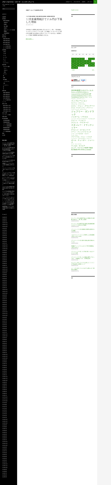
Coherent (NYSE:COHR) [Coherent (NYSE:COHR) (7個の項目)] (77, 94)
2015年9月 (4, 447)
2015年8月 (4, 449)
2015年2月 (4, 460)
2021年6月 (4, 322)
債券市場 (53, 16)
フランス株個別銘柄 (7, 124)
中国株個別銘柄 (6, 122)
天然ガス (6, 70)
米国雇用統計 (6, 33)
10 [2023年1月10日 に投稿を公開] (76, 61)
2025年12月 (4, 222)
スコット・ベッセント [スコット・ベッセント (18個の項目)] (78, 120)
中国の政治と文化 (6, 109)
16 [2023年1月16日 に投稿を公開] (73, 63)
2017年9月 (4, 402)
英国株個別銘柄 (6, 127)
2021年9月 (4, 317)
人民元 (4, 51)
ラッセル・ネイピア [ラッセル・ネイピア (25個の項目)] (78, 146)
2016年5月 (4, 432)
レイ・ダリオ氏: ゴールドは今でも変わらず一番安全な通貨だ (8, 183)
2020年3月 (4, 348)
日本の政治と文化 (6, 111)
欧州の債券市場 (6, 96)
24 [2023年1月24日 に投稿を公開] (76, 65)
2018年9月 (4, 382)
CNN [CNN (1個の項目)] (87, 92)
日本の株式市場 (6, 44)
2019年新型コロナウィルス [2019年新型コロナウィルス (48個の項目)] (82, 90)
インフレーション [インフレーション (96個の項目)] (79, 100)
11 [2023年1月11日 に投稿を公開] (79, 61)
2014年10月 (4, 467)
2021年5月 (4, 324)
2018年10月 (4, 380)
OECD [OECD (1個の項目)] (87, 95)
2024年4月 (4, 259)
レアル (4, 61)
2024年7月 (4, 254)
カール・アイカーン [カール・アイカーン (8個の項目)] (76, 107)
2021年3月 (4, 328)
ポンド (4, 59)
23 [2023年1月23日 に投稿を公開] (73, 65)
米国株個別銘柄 (6, 129)
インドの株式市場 (6, 46)
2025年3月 (4, 239)
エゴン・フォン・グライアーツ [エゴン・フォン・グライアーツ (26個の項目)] (83, 106)
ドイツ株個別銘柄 (6, 131)
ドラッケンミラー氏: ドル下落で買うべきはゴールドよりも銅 (8, 169)
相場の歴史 (4, 116)
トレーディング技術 (6, 114)
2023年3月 (4, 284)
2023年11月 (4, 269)
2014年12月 (4, 463)
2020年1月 (4, 352)
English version (74, 10)
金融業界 (4, 16)
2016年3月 (4, 436)
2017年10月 (4, 400)
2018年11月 (4, 378)
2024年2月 (4, 263)
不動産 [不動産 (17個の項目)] (90, 148)
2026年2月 (4, 219)
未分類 (3, 135)
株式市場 (4, 36)
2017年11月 (4, 399)
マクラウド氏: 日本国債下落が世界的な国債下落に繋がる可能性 (8, 188)
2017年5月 (4, 410)
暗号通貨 (5, 79)
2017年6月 (4, 408)
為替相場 (49, 16)
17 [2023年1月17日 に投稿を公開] (76, 63)
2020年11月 (4, 334)
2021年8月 (4, 319)
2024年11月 (4, 246)
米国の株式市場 (6, 38)
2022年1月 (4, 310)
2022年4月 (4, 304)
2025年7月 (4, 232)
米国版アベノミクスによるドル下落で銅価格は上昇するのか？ (8, 165)
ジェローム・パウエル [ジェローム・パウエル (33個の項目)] (79, 117)
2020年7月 (4, 341)
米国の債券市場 (39, 16)
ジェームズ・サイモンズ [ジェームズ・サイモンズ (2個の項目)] (76, 118)
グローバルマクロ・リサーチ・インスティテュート (18, 2)
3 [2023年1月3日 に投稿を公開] (76, 58)
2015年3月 (4, 458)
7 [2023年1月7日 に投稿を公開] (89, 58)
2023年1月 (4, 287)
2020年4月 (4, 347)
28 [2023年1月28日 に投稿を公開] (89, 65)
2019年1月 (4, 374)
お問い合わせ (89, 1)
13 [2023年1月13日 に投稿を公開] (86, 61)
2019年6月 (4, 365)
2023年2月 (4, 285)
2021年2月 (4, 330)
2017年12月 (4, 397)
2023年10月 (4, 271)
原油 (5, 72)
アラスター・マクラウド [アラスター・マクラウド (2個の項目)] (76, 98)
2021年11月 (4, 313)
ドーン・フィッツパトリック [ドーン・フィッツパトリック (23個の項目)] (81, 132)
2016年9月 (4, 424)
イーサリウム (6, 81)
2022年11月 (4, 291)
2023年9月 (4, 272)
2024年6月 (4, 256)
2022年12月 (4, 289)
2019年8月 (4, 361)
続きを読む (30, 39)
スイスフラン (6, 62)
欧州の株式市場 (6, 42)
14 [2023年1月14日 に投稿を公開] (89, 61)
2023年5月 (4, 280)
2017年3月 (4, 413)
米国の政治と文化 (6, 107)
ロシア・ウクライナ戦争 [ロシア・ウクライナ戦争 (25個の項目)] (79, 148)
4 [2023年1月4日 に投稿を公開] (79, 58)
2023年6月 (4, 278)
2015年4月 (4, 456)
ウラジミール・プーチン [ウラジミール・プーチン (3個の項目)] (76, 104)
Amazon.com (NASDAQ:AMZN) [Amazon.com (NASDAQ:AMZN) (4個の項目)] (78, 92)
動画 (3, 133)
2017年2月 (4, 415)
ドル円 (27, 16)
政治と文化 (4, 103)
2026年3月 (4, 217)
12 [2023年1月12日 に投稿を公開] (83, 61)
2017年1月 (4, 417)
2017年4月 (4, 412)
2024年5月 (4, 258)
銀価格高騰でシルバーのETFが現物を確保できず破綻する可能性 (8, 208)
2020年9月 (4, 337)
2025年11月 (4, 224)
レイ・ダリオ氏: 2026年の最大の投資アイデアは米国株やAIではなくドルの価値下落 (8, 203)
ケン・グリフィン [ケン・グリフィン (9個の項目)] (88, 107)
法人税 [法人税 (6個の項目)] (86, 149)
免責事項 (83, 1)
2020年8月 (4, 339)
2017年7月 (4, 406)
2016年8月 (4, 426)
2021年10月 (4, 315)
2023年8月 (4, 274)
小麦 (4, 83)
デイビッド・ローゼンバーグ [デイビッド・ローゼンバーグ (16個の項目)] (80, 130)
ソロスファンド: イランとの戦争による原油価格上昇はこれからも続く (8, 157)
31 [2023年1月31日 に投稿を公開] (76, 67)
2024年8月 (4, 252)
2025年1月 (4, 243)
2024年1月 (4, 265)
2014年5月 (4, 476)
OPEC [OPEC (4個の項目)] (90, 95)
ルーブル (5, 57)
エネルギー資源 (6, 66)
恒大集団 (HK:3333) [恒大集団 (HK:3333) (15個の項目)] (77, 149)
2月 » (93, 70)
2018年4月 (4, 389)
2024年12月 (4, 245)
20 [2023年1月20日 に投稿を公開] (86, 63)
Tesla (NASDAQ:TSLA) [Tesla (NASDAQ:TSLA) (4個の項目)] (76, 97)
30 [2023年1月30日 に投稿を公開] (73, 67)
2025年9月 (4, 228)
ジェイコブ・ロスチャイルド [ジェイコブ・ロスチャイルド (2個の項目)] (80, 109)
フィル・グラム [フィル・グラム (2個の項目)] (74, 135)
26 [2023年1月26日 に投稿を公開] (83, 65)
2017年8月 (4, 404)
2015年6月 (4, 452)
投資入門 (4, 35)
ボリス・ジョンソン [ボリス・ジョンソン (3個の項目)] (86, 138)
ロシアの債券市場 (6, 99)
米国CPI (5, 28)
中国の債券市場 (6, 94)
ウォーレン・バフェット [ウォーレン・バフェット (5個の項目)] (77, 102)
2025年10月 (4, 226)
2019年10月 (4, 358)
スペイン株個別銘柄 (7, 125)
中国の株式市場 (6, 40)
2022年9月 (4, 295)
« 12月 (73, 70)
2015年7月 (4, 450)
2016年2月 (4, 437)
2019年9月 (4, 360)
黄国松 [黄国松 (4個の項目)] (89, 149)
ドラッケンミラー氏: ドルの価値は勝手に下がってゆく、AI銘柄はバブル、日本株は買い (82, 257)
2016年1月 (4, 439)
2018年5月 (4, 387)
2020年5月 (4, 345)
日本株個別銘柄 (6, 120)
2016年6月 (4, 430)
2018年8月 (4, 384)
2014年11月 (4, 465)
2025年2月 (4, 241)
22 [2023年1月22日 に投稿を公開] (93, 63)
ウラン (5, 68)
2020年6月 (4, 343)
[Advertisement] (83, 31)
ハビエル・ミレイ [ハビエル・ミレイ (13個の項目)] (83, 133)
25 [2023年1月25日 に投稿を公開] (79, 65)
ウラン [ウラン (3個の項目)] (83, 104)
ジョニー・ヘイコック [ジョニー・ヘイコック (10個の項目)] (88, 118)
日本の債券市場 (6, 98)
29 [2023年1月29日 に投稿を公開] (93, 65)
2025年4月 (4, 237)
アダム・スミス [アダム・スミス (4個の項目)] (88, 97)
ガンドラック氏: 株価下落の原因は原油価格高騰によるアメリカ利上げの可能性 (82, 224)
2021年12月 (4, 311)
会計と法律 (4, 112)
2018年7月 (4, 386)
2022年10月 (4, 293)
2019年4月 (4, 369)
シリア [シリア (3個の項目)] (72, 109)
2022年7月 (4, 298)
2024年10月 (4, 248)
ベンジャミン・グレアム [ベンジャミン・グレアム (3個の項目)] (76, 138)
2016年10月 (4, 423)
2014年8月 (4, 471)
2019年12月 (4, 354)
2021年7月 (4, 321)
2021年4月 (4, 326)
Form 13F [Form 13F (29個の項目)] (87, 94)
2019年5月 (4, 367)
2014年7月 (4, 473)
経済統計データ (69, 1)
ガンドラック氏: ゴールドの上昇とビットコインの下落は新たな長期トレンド (82, 263)
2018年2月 (4, 393)
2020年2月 (4, 350)
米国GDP (6, 22)
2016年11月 (4, 421)
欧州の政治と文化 (6, 105)
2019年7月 (4, 363)
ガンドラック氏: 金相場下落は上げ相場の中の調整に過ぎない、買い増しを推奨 (82, 218)
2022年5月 (4, 302)
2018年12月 (4, 376)
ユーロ (4, 55)
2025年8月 (4, 230)
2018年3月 (4, 391)
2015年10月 (4, 445)
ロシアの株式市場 (6, 48)
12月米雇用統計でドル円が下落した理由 (44, 20)
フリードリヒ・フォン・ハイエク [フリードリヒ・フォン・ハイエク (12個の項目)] (81, 137)
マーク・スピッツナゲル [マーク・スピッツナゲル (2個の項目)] (76, 144)
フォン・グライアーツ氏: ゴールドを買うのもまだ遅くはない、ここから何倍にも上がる (8, 199)
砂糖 (4, 77)
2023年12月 (4, 267)
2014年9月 (4, 469)
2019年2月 (4, 373)
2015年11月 (4, 443)
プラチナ (5, 73)
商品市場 (4, 64)
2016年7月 (4, 428)
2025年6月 (4, 233)
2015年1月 (4, 462)
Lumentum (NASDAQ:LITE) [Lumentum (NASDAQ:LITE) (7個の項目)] (78, 95)
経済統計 (44, 16)
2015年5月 (4, 454)
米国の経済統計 (32, 16)
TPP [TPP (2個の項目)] (83, 97)
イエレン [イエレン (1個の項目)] (83, 98)
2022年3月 (4, 306)
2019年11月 (4, 356)
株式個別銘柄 (5, 118)
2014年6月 (4, 475)
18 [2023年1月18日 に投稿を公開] (79, 63)
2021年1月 (4, 332)
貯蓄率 (5, 24)
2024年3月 (4, 261)
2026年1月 (4, 220)
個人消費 (6, 26)
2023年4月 (4, 282)
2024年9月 (4, 250)
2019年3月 (4, 371)
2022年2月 (4, 308)
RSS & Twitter (77, 1)
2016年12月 (4, 419)
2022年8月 (4, 297)
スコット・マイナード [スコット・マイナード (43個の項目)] (80, 122)
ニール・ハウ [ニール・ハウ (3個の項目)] (74, 133)
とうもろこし (6, 85)
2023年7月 (4, 276)
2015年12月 (4, 441)
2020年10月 (4, 335)
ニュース (4, 101)
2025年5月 (4, 235)
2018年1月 (4, 395)
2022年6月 (4, 300)
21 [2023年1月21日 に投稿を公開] (89, 63)
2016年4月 (4, 434)
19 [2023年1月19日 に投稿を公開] (83, 63)
